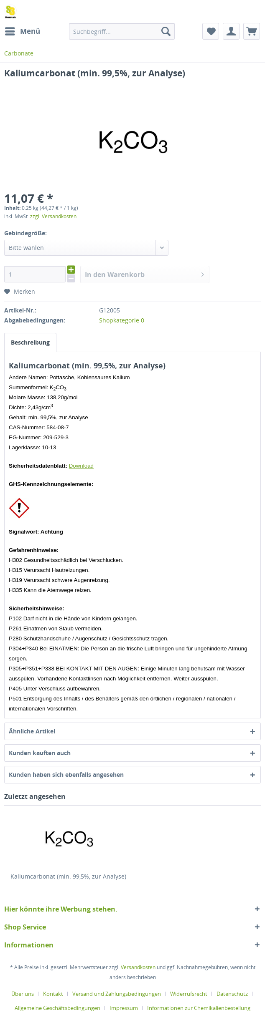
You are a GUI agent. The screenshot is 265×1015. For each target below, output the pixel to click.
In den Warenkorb (144, 273)
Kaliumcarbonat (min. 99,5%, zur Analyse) (68, 876)
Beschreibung (30, 342)
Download (81, 466)
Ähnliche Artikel (32, 731)
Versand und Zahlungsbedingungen (116, 993)
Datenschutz (232, 993)
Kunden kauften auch (40, 753)
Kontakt (53, 993)
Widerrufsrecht (188, 993)
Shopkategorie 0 (121, 320)
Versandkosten (138, 967)
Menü (22, 30)
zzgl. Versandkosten (53, 216)
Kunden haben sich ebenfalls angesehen (66, 774)
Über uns (22, 993)
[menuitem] (22, 31)
